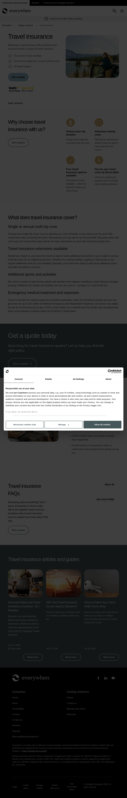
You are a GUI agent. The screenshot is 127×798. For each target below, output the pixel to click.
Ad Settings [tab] (78, 379)
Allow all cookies (102, 424)
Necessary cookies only (24, 424)
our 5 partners (21, 393)
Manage (63, 424)
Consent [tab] (19, 379)
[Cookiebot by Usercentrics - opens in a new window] (109, 371)
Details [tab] (48, 379)
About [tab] (108, 379)
